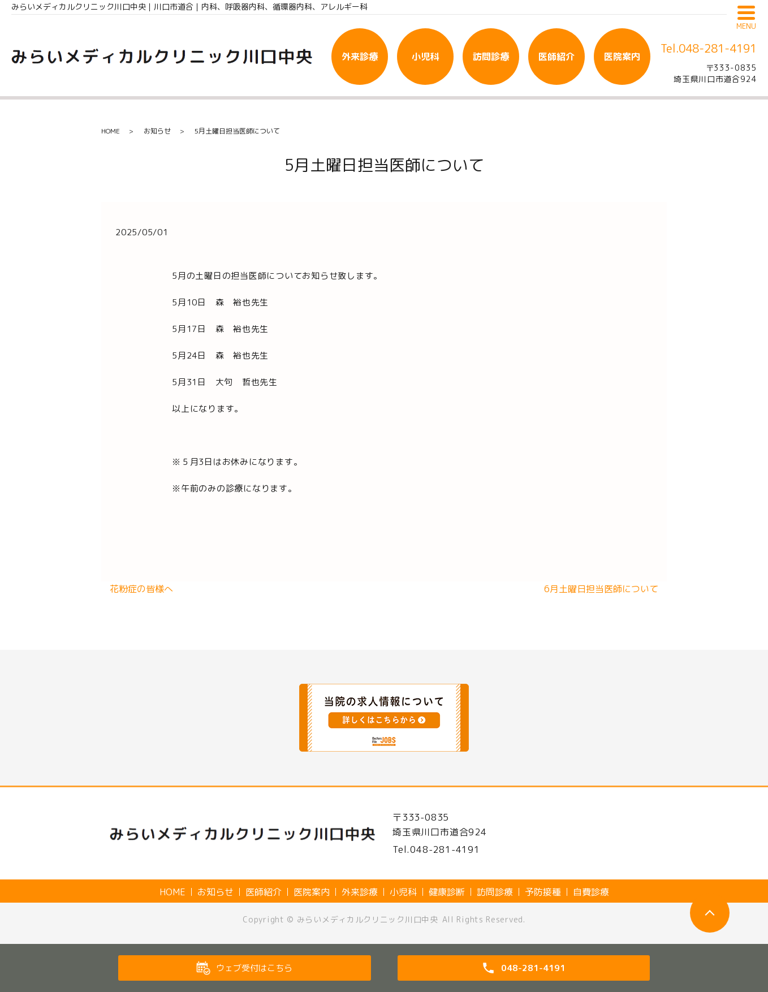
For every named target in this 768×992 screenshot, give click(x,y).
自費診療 (591, 892)
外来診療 (360, 56)
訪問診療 (491, 56)
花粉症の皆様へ (141, 589)
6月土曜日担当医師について (601, 589)
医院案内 (622, 56)
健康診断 (447, 892)
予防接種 (543, 892)
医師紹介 (556, 56)
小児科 (425, 56)
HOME (110, 131)
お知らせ (157, 131)
